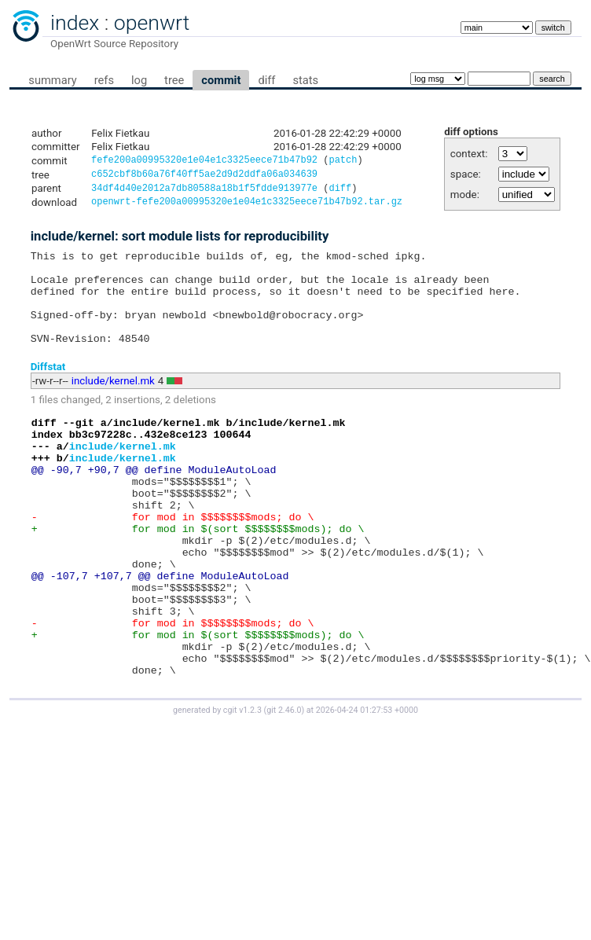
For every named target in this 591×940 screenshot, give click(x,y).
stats (305, 80)
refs (104, 80)
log (139, 80)
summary (52, 80)
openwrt (151, 22)
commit (220, 80)
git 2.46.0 (283, 785)
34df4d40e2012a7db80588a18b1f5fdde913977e (204, 192)
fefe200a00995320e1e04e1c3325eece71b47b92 (204, 161)
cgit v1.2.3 (242, 785)
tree (174, 80)
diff (266, 80)
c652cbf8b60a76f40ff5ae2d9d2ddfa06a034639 (204, 176)
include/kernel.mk (113, 405)
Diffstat (48, 390)
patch (343, 161)
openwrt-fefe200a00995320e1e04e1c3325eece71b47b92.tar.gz (246, 207)
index (74, 22)
